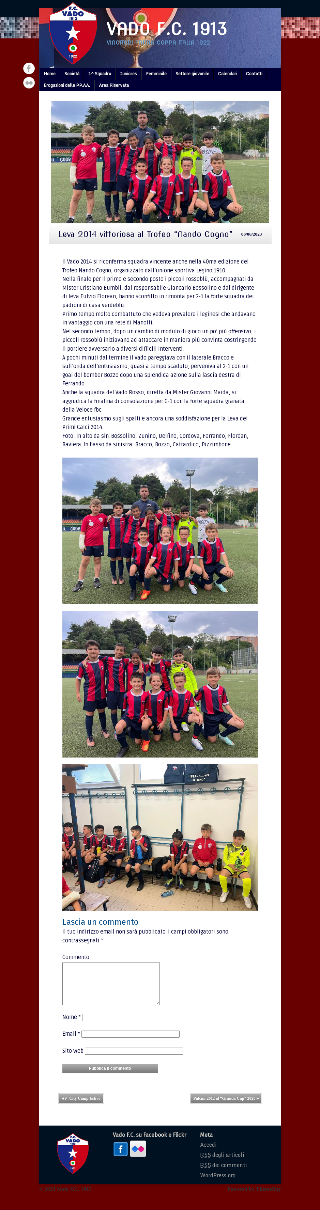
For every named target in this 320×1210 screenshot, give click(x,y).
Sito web (72, 1059)
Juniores (128, 73)
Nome (71, 1025)
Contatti (254, 73)
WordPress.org (217, 1183)
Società (71, 73)
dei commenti (223, 1173)
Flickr (29, 83)
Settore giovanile (192, 73)
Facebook (29, 68)
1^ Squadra (99, 73)
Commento (75, 957)
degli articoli (222, 1163)
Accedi (208, 1152)
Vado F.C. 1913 (167, 29)
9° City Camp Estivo (81, 1106)
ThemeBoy (268, 1197)
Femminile (156, 73)
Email (71, 1042)
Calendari (227, 73)
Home (50, 73)
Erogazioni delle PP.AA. (67, 85)
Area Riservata (114, 85)
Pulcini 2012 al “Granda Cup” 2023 (225, 1106)
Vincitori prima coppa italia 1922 (158, 42)
